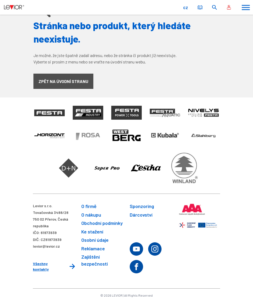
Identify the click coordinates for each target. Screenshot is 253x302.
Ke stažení (92, 232)
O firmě (89, 206)
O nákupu (91, 215)
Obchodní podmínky (102, 223)
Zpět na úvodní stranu (63, 81)
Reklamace (93, 248)
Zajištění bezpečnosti (94, 260)
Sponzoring (142, 206)
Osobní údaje (95, 240)
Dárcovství (141, 215)
